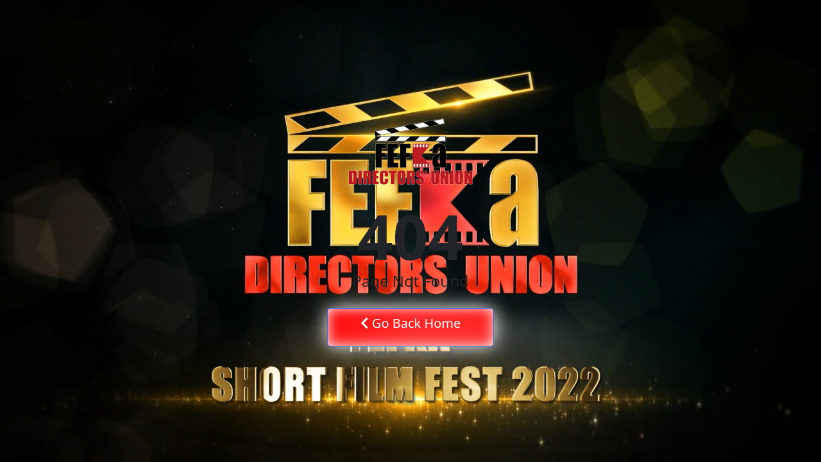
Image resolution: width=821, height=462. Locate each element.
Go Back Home (410, 323)
